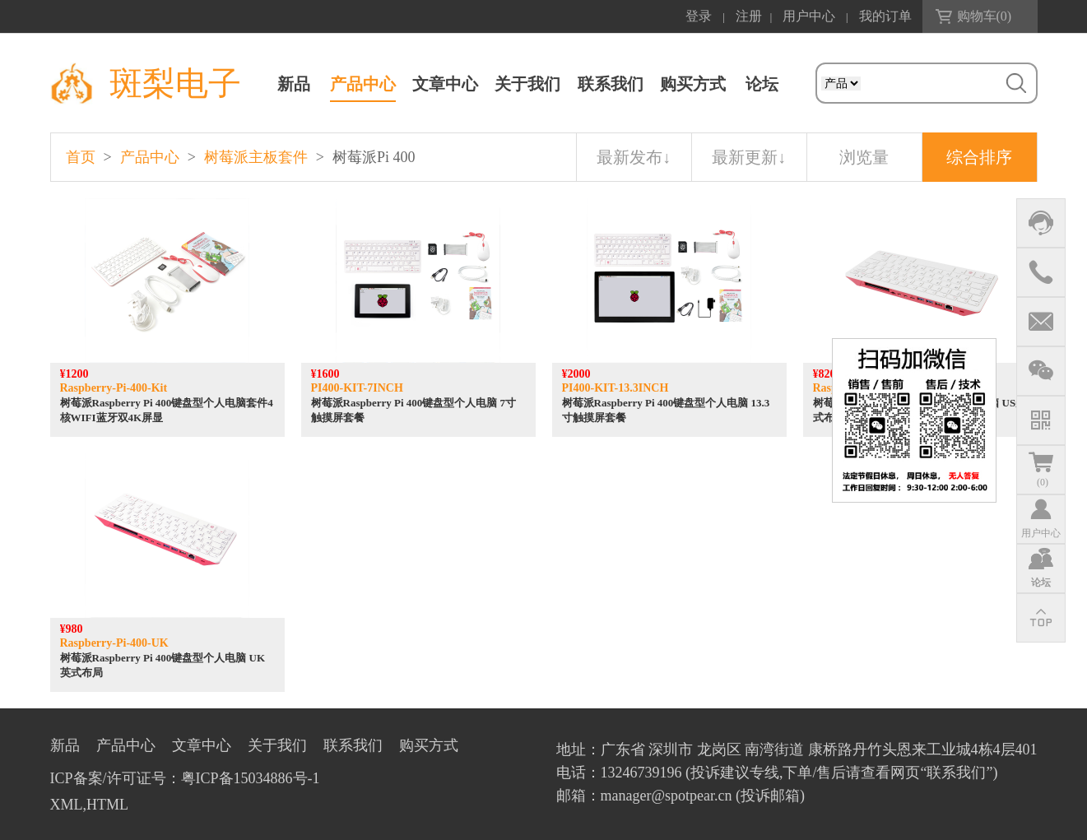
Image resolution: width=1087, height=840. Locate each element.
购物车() (984, 16)
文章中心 (445, 84)
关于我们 (527, 84)
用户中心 (809, 16)
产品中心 (363, 84)
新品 (293, 84)
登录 (698, 16)
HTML (107, 804)
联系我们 (610, 84)
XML (66, 804)
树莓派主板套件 (256, 157)
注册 (749, 16)
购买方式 (693, 84)
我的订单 (885, 16)
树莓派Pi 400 (374, 157)
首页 (80, 157)
